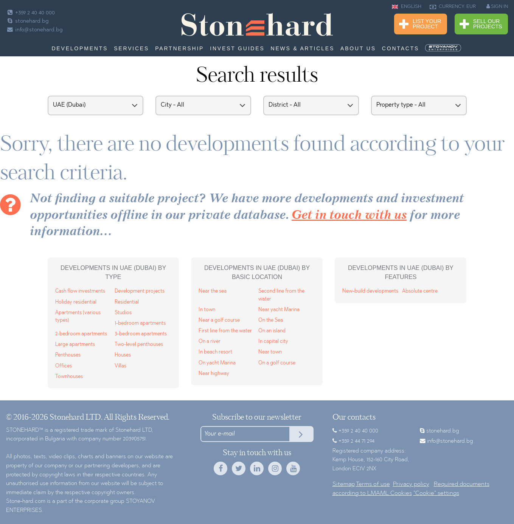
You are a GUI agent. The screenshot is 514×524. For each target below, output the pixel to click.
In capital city (273, 341)
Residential (127, 302)
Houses (123, 355)
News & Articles (303, 48)
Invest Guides (237, 48)
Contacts (400, 48)
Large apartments (75, 344)
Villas (120, 366)
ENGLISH (406, 7)
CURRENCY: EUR (453, 7)
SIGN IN (497, 6)
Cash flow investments (80, 291)
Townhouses (69, 376)
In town (207, 309)
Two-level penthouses (139, 344)
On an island (272, 331)
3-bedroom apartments (141, 334)
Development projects (140, 291)
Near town (270, 352)
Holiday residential (75, 302)
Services (131, 48)
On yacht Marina (217, 363)
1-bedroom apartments (140, 323)
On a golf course (276, 363)
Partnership (179, 48)
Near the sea (213, 291)
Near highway (214, 373)
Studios (123, 312)
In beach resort (215, 352)
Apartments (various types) (78, 316)
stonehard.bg (27, 21)
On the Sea (270, 320)
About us (358, 48)
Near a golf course (219, 320)
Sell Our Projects (481, 24)
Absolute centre (420, 291)
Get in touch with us (349, 216)
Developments (79, 48)
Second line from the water (281, 295)
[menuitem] (443, 48)
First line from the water (225, 331)
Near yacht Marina (279, 309)
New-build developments (370, 291)
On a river (210, 341)
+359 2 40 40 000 (30, 13)
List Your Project (420, 24)
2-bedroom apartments (81, 334)
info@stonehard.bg (34, 30)
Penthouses (68, 355)
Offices (63, 366)
